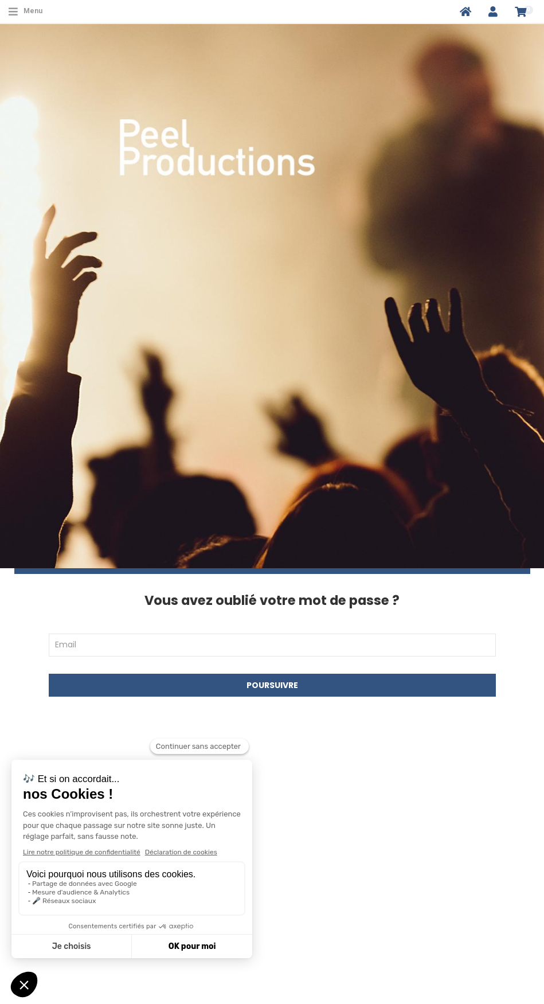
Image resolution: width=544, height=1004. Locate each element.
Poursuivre (272, 685)
